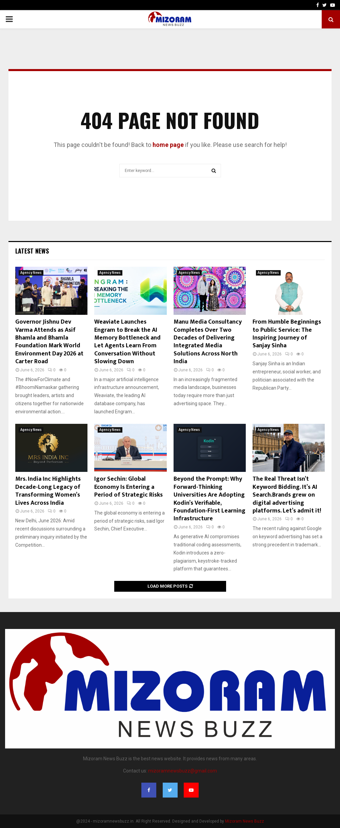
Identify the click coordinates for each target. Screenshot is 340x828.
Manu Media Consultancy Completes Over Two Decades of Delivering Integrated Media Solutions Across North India (208, 342)
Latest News (32, 250)
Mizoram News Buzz (244, 821)
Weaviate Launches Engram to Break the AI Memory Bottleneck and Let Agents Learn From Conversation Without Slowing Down (127, 342)
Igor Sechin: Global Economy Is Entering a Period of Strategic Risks (128, 487)
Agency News (31, 273)
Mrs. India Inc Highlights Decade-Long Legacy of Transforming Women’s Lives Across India (48, 491)
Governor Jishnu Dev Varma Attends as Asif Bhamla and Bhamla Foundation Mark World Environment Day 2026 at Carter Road (49, 342)
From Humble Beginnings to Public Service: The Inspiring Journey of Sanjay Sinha (287, 334)
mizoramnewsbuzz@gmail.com (182, 770)
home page (168, 144)
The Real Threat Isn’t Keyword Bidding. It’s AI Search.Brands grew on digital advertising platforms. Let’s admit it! (287, 495)
